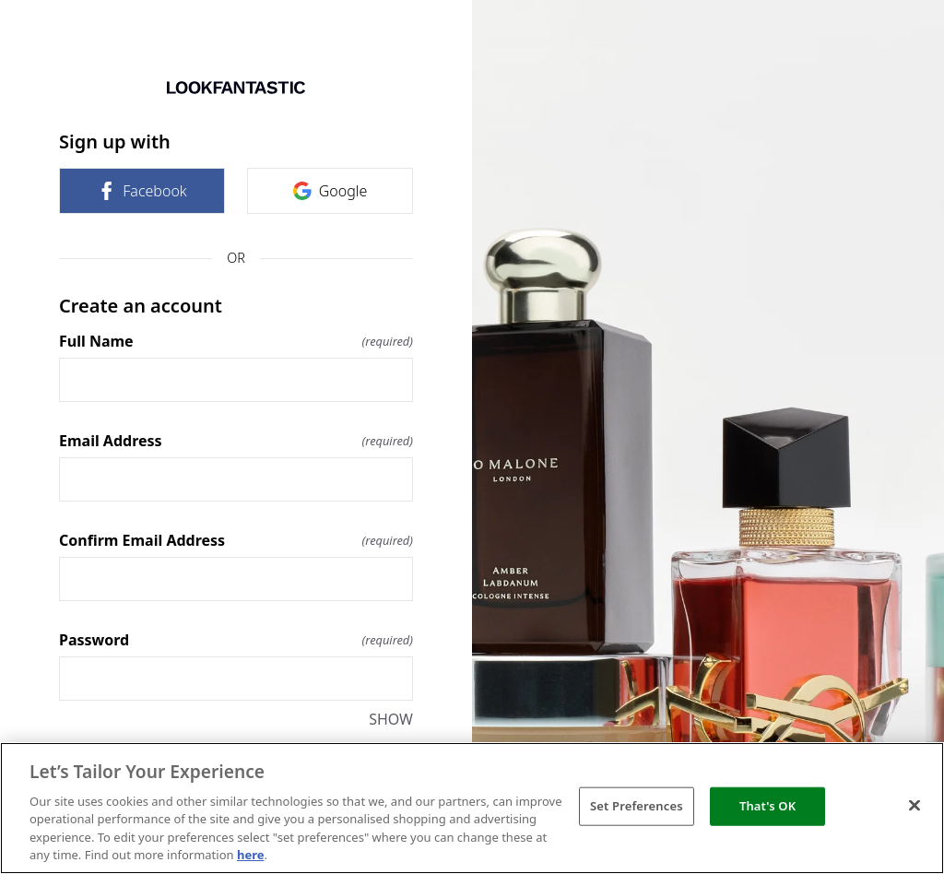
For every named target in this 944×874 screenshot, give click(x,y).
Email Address (236, 440)
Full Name (236, 341)
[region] (472, 808)
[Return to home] (236, 87)
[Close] (914, 805)
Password (236, 640)
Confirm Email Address (236, 540)
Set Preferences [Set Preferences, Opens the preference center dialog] (636, 805)
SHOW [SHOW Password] (391, 719)
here (251, 854)
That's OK (767, 805)
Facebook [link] (141, 191)
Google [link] (330, 191)
